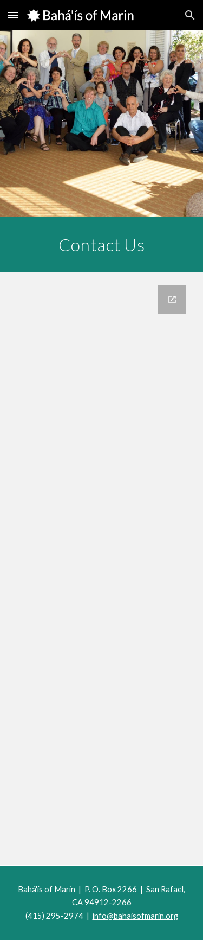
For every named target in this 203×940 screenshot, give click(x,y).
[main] (101, 244)
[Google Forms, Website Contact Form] (101, 568)
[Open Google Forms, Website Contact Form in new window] (172, 299)
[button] (13, 15)
